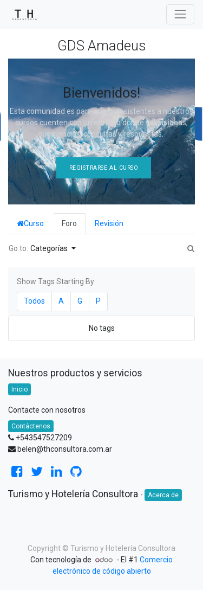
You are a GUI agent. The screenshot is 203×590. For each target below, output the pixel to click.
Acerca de (163, 495)
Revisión (109, 223)
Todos (34, 301)
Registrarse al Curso (104, 167)
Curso (30, 223)
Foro (69, 223)
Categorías (49, 248)
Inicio (19, 389)
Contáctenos (30, 426)
